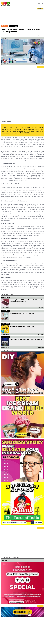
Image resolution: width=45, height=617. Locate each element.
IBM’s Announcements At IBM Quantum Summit (26, 339)
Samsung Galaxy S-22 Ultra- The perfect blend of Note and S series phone (26, 300)
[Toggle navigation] (39, 3)
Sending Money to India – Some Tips (22, 326)
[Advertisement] (22, 18)
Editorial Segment (10, 557)
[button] (42, 3)
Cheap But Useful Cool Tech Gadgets (22, 313)
